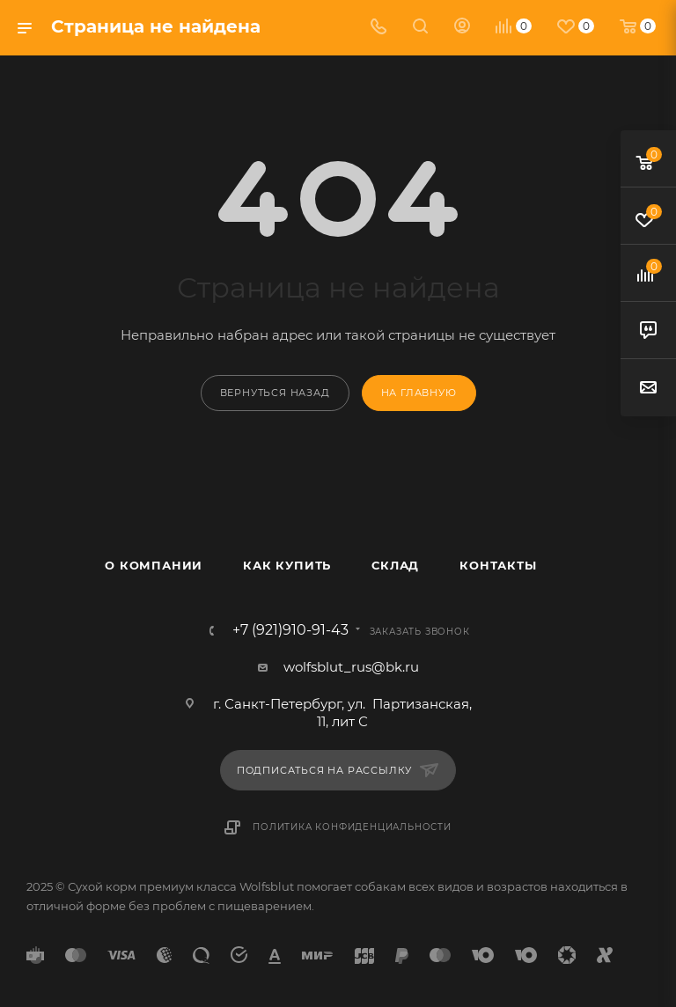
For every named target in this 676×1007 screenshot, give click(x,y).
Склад (395, 565)
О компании (153, 565)
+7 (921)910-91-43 (290, 630)
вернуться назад (275, 392)
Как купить (287, 565)
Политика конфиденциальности (352, 827)
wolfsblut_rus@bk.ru (351, 666)
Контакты (497, 565)
